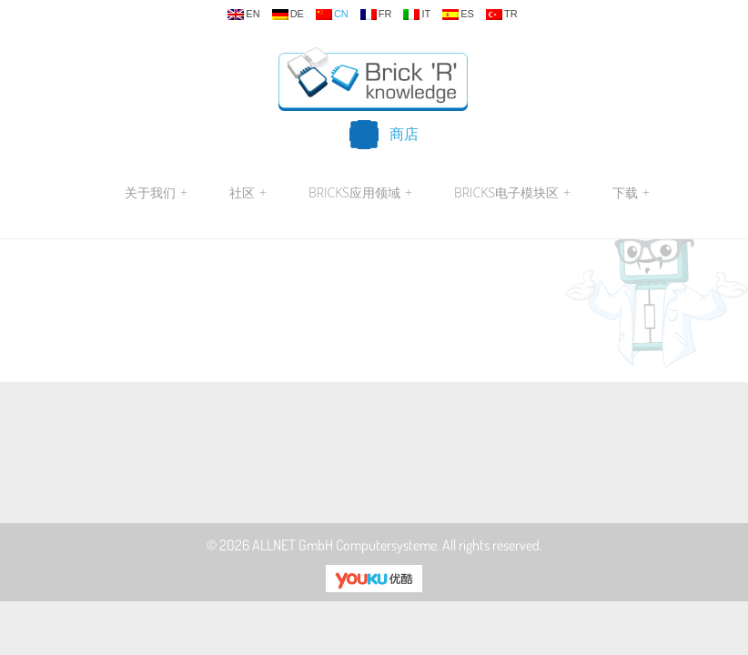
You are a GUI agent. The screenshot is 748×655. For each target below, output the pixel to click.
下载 (628, 193)
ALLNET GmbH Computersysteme (344, 545)
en (243, 14)
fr (376, 14)
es (458, 14)
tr (502, 14)
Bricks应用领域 (360, 193)
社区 (248, 193)
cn (332, 14)
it (416, 14)
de (288, 14)
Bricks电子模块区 (512, 193)
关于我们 (156, 193)
